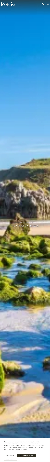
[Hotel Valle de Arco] (8, 4)
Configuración (10, 455)
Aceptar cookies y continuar (26, 455)
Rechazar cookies (10, 459)
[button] (48, 4)
